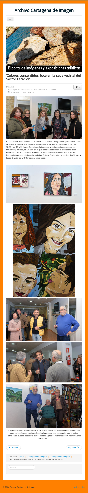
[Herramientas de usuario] (77, 87)
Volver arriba (79, 487)
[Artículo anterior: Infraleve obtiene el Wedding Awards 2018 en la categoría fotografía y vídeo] (13, 447)
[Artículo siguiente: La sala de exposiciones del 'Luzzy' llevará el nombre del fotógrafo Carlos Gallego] (74, 447)
